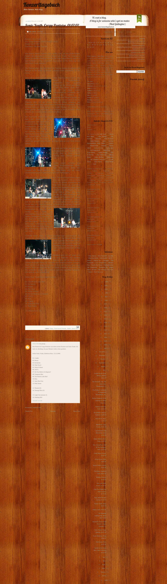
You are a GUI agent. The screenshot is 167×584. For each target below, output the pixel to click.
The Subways (102, 269)
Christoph (90, 86)
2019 (105, 304)
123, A (90, 42)
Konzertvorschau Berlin (138, 52)
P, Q (101, 45)
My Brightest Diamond (98, 159)
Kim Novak (98, 161)
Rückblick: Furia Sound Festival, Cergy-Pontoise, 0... (99, 524)
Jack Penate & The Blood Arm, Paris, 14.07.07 (100, 433)
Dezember (102, 351)
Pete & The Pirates (96, 265)
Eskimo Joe (97, 260)
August (103, 366)
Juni (104, 557)
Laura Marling (99, 157)
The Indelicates (101, 154)
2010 (105, 337)
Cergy (51, 328)
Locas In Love (98, 148)
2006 (106, 580)
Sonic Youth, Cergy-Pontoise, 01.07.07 (52, 25)
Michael (89, 100)
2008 (105, 344)
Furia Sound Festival (60, 328)
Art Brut (110, 256)
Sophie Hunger (102, 152)
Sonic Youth (75, 328)
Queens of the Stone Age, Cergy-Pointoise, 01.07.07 (99, 550)
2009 (105, 341)
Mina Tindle (101, 143)
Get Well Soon (101, 134)
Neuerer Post (29, 411)
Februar (103, 572)
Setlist (69, 328)
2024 (106, 285)
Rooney (94, 269)
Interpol (104, 145)
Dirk (88, 102)
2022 (107, 293)
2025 (107, 281)
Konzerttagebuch (41, 4)
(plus (104, 141)
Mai (104, 561)
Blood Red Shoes (93, 258)
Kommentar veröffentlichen (33, 407)
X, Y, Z (92, 47)
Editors (111, 143)
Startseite (53, 411)
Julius (89, 88)
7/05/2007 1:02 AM (37, 400)
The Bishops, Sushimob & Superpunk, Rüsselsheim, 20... (99, 392)
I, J (111, 42)
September (102, 363)
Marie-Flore (106, 150)
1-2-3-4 (99, 244)
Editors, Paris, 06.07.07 (99, 509)
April (103, 564)
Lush (94, 164)
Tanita (89, 93)
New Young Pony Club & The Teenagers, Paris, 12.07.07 (99, 447)
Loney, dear (109, 148)
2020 (106, 300)
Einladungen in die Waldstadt (136, 41)
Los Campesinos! (95, 150)
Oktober (102, 359)
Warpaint (98, 138)
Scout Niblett (91, 152)
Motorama (110, 157)
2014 (105, 322)
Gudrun (89, 90)
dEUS (110, 258)
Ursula (89, 97)
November (102, 355)
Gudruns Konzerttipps (138, 49)
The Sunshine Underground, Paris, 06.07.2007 (100, 515)
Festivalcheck (141, 59)
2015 (105, 319)
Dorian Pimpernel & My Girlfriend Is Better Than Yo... (99, 400)
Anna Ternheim (108, 138)
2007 (105, 348)
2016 (105, 315)
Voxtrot (90, 272)
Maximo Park (94, 145)
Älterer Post (76, 411)
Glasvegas (106, 260)
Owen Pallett (109, 161)
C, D (97, 42)
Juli (104, 370)
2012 (105, 330)
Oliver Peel (35, 343)
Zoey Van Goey (98, 272)
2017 (105, 311)
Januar (104, 575)
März (103, 568)
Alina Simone (92, 256)
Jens (88, 95)
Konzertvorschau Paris (138, 45)
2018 (105, 307)
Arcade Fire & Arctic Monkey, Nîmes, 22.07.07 (100, 376)
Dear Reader (102, 136)
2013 (105, 326)
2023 (106, 289)
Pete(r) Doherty (94, 141)
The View (110, 269)
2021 (106, 296)
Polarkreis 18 (103, 267)
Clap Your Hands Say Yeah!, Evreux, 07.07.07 (100, 491)
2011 (105, 333)
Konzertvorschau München (137, 55)
